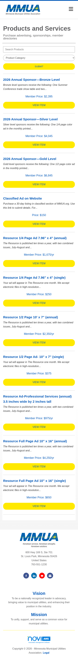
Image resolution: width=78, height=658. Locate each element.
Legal (46, 652)
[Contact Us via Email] (50, 575)
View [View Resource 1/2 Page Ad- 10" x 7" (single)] (39, 382)
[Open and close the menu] (59, 9)
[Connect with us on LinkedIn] (34, 575)
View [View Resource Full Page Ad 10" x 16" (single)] (39, 506)
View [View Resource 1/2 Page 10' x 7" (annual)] (39, 342)
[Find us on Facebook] (26, 575)
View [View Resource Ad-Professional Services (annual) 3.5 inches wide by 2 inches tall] (39, 427)
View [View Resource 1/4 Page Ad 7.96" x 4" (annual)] (39, 263)
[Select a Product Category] (39, 58)
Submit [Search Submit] (39, 66)
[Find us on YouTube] (42, 575)
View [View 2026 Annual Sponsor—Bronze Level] (39, 105)
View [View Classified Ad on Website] (39, 224)
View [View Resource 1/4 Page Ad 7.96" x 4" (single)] (39, 303)
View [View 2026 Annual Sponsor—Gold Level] (39, 184)
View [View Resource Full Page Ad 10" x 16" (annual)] (39, 466)
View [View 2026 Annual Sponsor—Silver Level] (39, 144)
